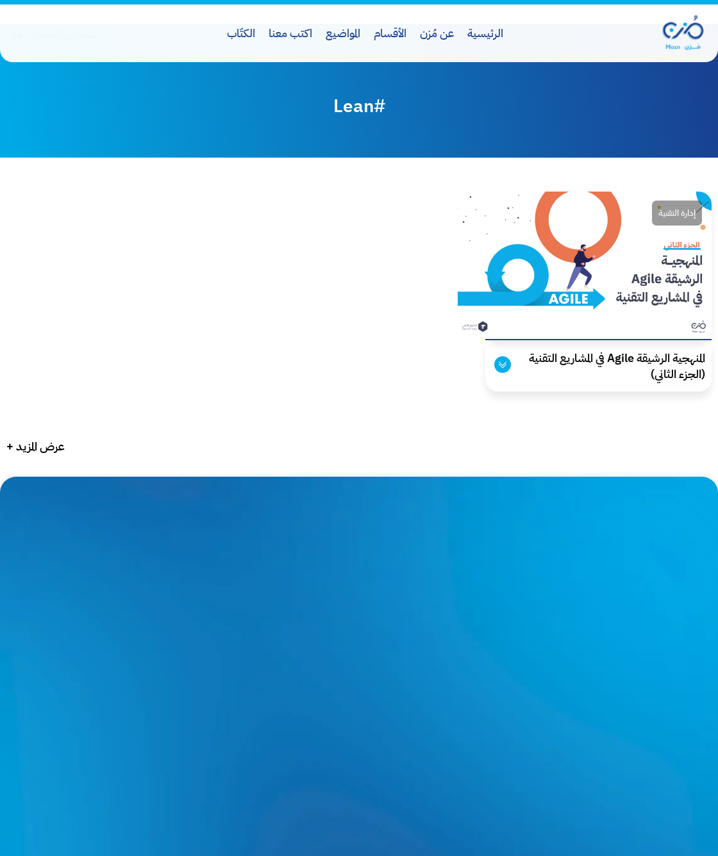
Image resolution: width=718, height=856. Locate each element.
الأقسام (390, 33)
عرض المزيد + (35, 446)
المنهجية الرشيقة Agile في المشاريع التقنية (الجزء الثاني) (617, 366)
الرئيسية (485, 33)
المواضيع (343, 33)
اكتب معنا (290, 33)
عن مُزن (437, 33)
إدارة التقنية (677, 213)
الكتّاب (241, 33)
